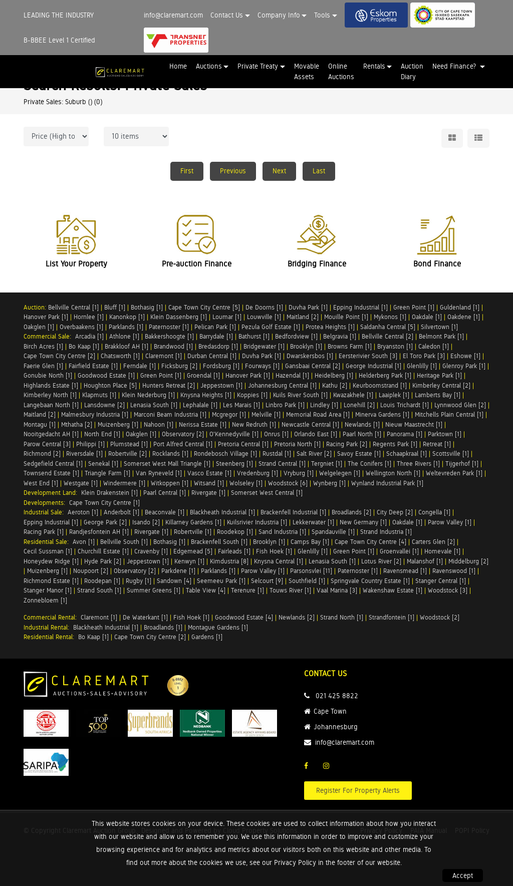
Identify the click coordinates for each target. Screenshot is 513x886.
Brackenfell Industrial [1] (293, 512)
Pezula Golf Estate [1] (270, 327)
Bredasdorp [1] (218, 346)
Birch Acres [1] (43, 346)
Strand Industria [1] (386, 531)
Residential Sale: (48, 541)
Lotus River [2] (381, 561)
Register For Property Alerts (358, 790)
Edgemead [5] (192, 551)
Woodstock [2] (439, 617)
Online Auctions (341, 71)
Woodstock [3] (447, 590)
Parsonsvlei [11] (311, 570)
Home (178, 66)
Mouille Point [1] (346, 317)
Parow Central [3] (47, 444)
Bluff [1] (114, 307)
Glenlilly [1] (422, 366)
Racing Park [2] (346, 444)
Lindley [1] (324, 405)
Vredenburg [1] (257, 473)
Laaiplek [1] (394, 395)
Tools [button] (322, 15)
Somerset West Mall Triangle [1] (167, 463)
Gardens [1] (206, 637)
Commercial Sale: (49, 336)
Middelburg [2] (468, 561)
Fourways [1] (262, 366)
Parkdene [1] (178, 570)
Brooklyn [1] (306, 346)
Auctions (209, 66)
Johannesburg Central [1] (282, 385)
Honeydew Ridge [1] (51, 561)
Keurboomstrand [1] (380, 385)
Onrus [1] (276, 434)
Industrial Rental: (48, 627)
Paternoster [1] (169, 327)
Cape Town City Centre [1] (104, 502)
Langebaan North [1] (51, 405)
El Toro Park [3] (424, 356)
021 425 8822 (337, 696)
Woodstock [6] (288, 483)
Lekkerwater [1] (313, 522)
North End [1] (102, 434)
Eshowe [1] (465, 356)
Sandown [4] (174, 580)
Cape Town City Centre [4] (370, 541)
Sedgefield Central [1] (53, 463)
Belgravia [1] (339, 336)
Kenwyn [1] (189, 561)
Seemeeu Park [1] (221, 580)
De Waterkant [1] (145, 617)
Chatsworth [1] (120, 356)
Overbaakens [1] (81, 327)
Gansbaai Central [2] (312, 366)
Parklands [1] (126, 327)
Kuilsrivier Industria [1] (257, 522)
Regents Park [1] (395, 444)
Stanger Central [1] (440, 580)
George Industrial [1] (373, 366)
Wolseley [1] (246, 483)
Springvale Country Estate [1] (370, 580)
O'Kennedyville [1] (234, 434)
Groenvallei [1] (399, 551)
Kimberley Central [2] (441, 385)
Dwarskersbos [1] (310, 356)
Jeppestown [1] (221, 385)
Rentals (374, 66)
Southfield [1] (307, 580)
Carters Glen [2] (433, 541)
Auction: (36, 307)
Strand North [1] (341, 617)
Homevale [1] (442, 551)
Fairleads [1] (234, 551)
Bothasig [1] (147, 307)
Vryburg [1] (299, 473)
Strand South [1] (99, 590)
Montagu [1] (40, 424)
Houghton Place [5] (110, 385)
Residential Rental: (51, 637)
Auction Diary (412, 71)
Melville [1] (266, 414)
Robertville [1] (192, 531)
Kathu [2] (334, 385)
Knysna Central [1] (278, 561)
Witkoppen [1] (169, 483)
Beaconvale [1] (164, 512)
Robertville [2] (127, 453)
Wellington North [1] (393, 473)
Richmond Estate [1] (51, 580)
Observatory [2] (183, 434)
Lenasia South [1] (153, 405)
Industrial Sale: (46, 512)
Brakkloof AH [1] (126, 346)
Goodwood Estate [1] (106, 375)
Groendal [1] (203, 375)
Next (279, 171)
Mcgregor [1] (229, 414)
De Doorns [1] (264, 307)
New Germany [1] (363, 522)
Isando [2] (146, 522)
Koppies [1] (252, 395)
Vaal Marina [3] (337, 590)
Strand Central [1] (282, 463)
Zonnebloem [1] (45, 600)
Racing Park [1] (44, 531)
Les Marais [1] (241, 405)
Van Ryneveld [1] (159, 473)
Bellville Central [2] (387, 336)
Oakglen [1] (39, 327)
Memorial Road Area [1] (318, 414)
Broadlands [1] (163, 627)
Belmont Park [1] (441, 336)
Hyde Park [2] (102, 561)
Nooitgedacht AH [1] (51, 434)
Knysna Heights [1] (205, 395)
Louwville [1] (264, 317)
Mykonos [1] (390, 317)
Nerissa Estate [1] (202, 424)
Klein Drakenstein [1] (109, 492)
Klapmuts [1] (99, 395)
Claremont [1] (163, 356)
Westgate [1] (81, 483)
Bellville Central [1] (73, 307)
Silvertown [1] (439, 327)
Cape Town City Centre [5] (204, 307)
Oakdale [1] (427, 317)
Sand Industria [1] (282, 531)
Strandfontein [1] (391, 617)
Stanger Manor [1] (48, 590)
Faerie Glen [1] (43, 366)
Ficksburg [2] (179, 366)
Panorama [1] (404, 434)
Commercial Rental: (52, 617)
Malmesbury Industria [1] (94, 414)
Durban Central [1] (211, 356)
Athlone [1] (124, 336)
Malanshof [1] (425, 561)
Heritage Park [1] (439, 375)
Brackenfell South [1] (219, 541)
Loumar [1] (226, 317)
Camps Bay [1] (310, 541)
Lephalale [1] (200, 405)
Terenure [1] (247, 590)
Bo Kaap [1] (84, 346)
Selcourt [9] (267, 580)
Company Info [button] (279, 15)
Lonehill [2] (359, 405)
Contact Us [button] (226, 15)
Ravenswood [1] (453, 570)
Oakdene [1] (463, 317)
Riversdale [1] (84, 453)
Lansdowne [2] (104, 405)
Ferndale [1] (139, 366)
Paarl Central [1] (164, 492)
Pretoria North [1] (297, 444)
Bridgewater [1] (264, 346)
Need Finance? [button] (455, 66)
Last (319, 171)
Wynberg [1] (329, 483)
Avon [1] (84, 541)
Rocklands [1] (170, 453)
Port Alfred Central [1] (182, 444)
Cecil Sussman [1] (48, 551)
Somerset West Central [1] (267, 492)
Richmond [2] (42, 453)
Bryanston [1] (395, 346)
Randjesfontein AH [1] (99, 531)
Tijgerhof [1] (461, 463)
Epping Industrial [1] (360, 307)
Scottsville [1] (450, 453)
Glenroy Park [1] (463, 366)
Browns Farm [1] (350, 346)
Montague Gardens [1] (218, 627)
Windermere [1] (124, 483)
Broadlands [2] (351, 512)
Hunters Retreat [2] (168, 385)
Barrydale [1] (216, 336)
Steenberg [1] (234, 463)
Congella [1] (434, 512)
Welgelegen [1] (339, 473)
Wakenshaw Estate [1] (392, 590)
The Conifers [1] (369, 463)
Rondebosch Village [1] (225, 453)
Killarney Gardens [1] (193, 522)
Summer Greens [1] (153, 590)
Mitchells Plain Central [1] (449, 414)
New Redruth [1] (254, 424)
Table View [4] (205, 590)
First (186, 171)
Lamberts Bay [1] (437, 395)
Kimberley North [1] (50, 395)
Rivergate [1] (208, 492)
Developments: (46, 502)
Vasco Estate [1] (209, 473)
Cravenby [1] (151, 551)
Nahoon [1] (158, 424)
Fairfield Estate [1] (93, 366)
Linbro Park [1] (285, 405)
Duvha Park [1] (308, 307)
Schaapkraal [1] (406, 453)
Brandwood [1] (173, 346)
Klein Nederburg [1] (148, 395)
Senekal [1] (103, 463)
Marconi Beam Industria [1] (170, 414)
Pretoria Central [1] (243, 444)
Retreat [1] (437, 444)
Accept (462, 875)
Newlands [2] (297, 617)
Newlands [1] (362, 424)
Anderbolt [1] (121, 512)
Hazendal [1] (292, 375)
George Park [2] (105, 522)
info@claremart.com (173, 15)
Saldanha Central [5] (387, 327)
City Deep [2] (395, 512)
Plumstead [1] (129, 444)
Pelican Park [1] (215, 327)
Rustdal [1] (277, 453)
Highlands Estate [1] (51, 385)
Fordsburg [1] (221, 366)
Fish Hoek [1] (274, 551)
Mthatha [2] (76, 424)
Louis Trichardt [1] (404, 405)
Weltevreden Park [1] (454, 473)
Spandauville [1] (333, 531)
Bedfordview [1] (296, 336)
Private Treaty (257, 66)
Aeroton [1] (83, 512)
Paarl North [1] (362, 434)
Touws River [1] (290, 590)
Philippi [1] (90, 444)
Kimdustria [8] (229, 561)
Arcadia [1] (89, 336)
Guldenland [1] (459, 307)
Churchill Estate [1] (103, 551)
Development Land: (52, 492)
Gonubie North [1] (48, 375)
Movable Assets (306, 71)
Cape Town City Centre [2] (59, 356)
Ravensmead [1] (405, 570)
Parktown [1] (444, 434)
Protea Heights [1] (330, 327)
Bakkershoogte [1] (169, 336)
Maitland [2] (303, 317)
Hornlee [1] (89, 317)
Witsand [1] (209, 483)
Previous (233, 171)
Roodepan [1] (102, 580)
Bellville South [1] (124, 541)
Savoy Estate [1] (359, 453)
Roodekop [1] (235, 531)
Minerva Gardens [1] (382, 414)
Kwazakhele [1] (353, 395)
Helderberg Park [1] (385, 375)
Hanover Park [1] (46, 317)
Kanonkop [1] (127, 317)
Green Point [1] (413, 307)
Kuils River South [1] (300, 395)
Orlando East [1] (315, 434)
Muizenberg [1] (118, 424)
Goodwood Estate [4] (244, 617)
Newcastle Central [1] (310, 424)
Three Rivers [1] (418, 463)
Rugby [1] (138, 580)
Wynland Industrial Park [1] (387, 483)
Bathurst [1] (254, 336)
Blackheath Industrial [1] (222, 512)
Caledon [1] (433, 346)
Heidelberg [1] (334, 375)
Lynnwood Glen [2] (460, 405)
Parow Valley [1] (449, 522)
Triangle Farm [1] (107, 473)
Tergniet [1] (326, 463)
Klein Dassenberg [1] (178, 317)
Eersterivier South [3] (368, 356)
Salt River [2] (314, 453)
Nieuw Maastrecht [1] (413, 424)
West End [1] (41, 483)
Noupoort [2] (90, 570)
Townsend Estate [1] (51, 473)
